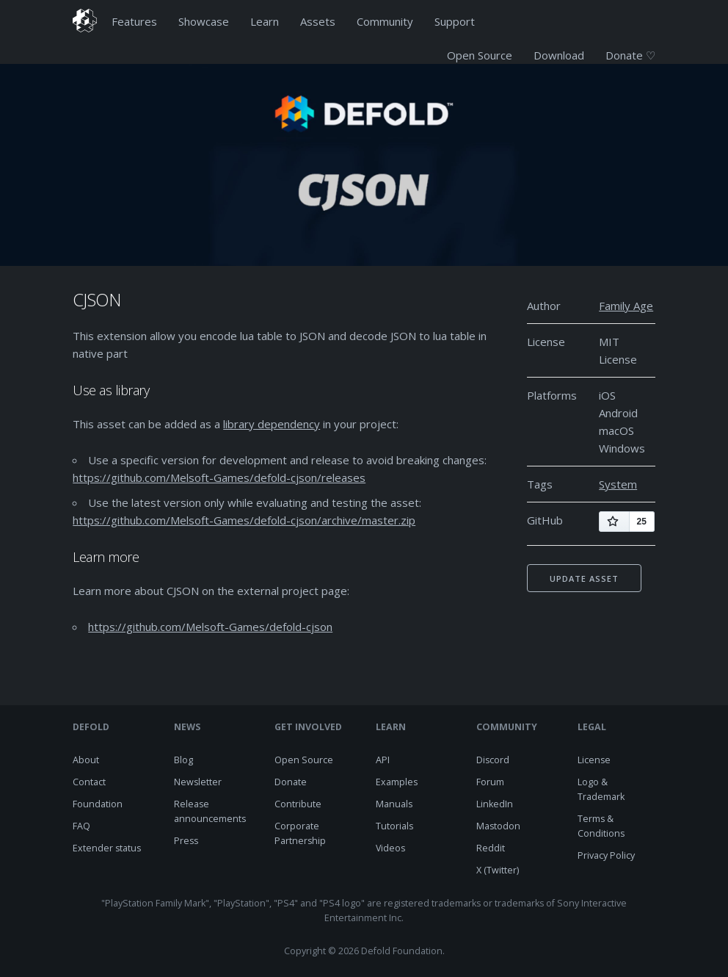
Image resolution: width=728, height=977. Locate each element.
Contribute (297, 804)
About (86, 760)
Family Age (626, 305)
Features (134, 21)
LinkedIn (494, 804)
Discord (492, 760)
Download (559, 55)
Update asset (584, 578)
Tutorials (394, 826)
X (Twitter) (497, 870)
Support (454, 21)
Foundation (98, 804)
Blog (183, 760)
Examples (397, 782)
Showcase (203, 21)
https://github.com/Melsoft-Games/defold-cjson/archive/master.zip (244, 520)
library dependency (271, 424)
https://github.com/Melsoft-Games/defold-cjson (210, 626)
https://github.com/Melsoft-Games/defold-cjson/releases (219, 477)
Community (385, 21)
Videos (390, 848)
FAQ (81, 826)
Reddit (490, 848)
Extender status (107, 848)
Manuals (394, 804)
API (383, 760)
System (618, 484)
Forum (490, 782)
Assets (317, 21)
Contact (89, 782)
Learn (264, 21)
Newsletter (198, 782)
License (594, 760)
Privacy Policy (606, 855)
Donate (290, 782)
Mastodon (498, 826)
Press (186, 840)
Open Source (479, 55)
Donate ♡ (630, 55)
